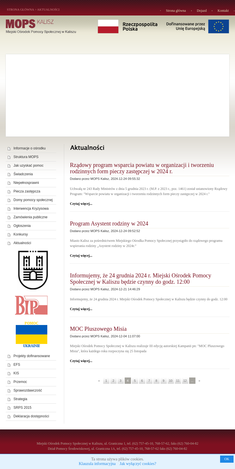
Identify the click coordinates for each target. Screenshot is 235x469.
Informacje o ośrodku (29, 148)
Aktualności (48, 9)
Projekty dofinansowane (31, 356)
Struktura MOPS (25, 157)
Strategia (20, 399)
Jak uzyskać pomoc (28, 166)
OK (226, 459)
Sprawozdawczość (27, 390)
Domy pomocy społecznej (33, 200)
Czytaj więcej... (81, 204)
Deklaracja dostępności (31, 416)
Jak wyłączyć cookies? (138, 464)
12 (185, 380)
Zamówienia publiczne (30, 217)
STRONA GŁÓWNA (20, 9)
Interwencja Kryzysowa (31, 209)
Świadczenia (23, 174)
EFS (16, 365)
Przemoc (20, 382)
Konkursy (20, 234)
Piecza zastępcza (26, 191)
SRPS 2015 (22, 408)
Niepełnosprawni (26, 183)
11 (177, 380)
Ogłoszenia (22, 226)
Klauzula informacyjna (97, 464)
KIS (16, 373)
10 (170, 380)
